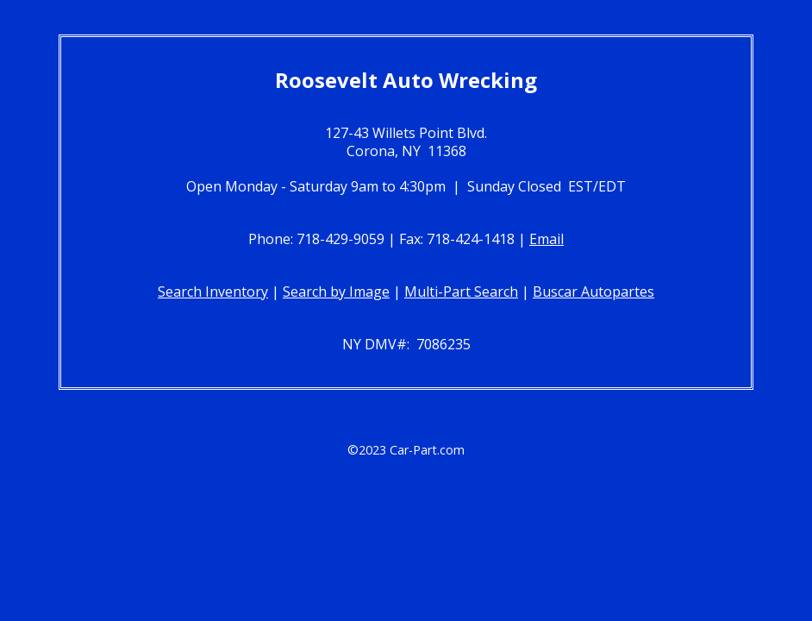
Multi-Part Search (461, 291)
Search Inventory (213, 291)
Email (546, 238)
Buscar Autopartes (593, 291)
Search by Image (336, 291)
